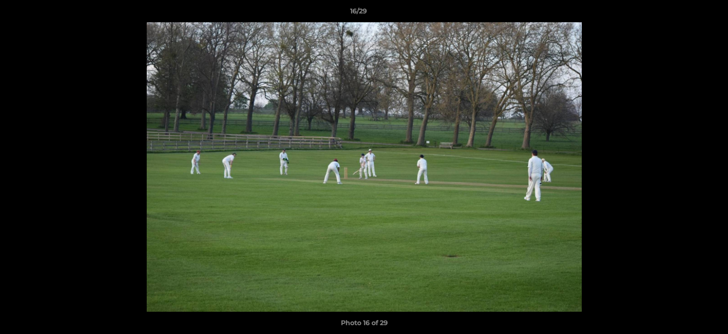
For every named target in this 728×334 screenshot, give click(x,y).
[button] (689, 13)
